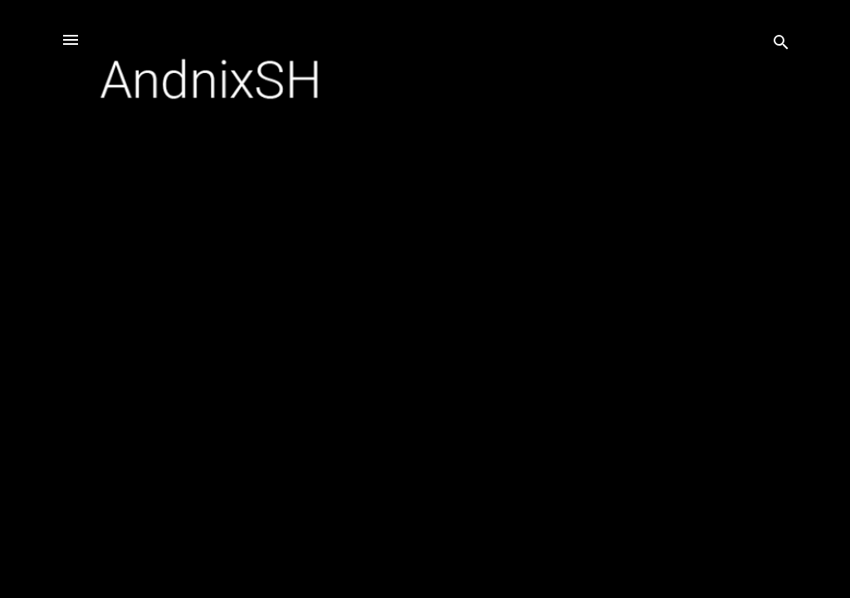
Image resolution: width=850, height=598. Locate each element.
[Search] (781, 45)
